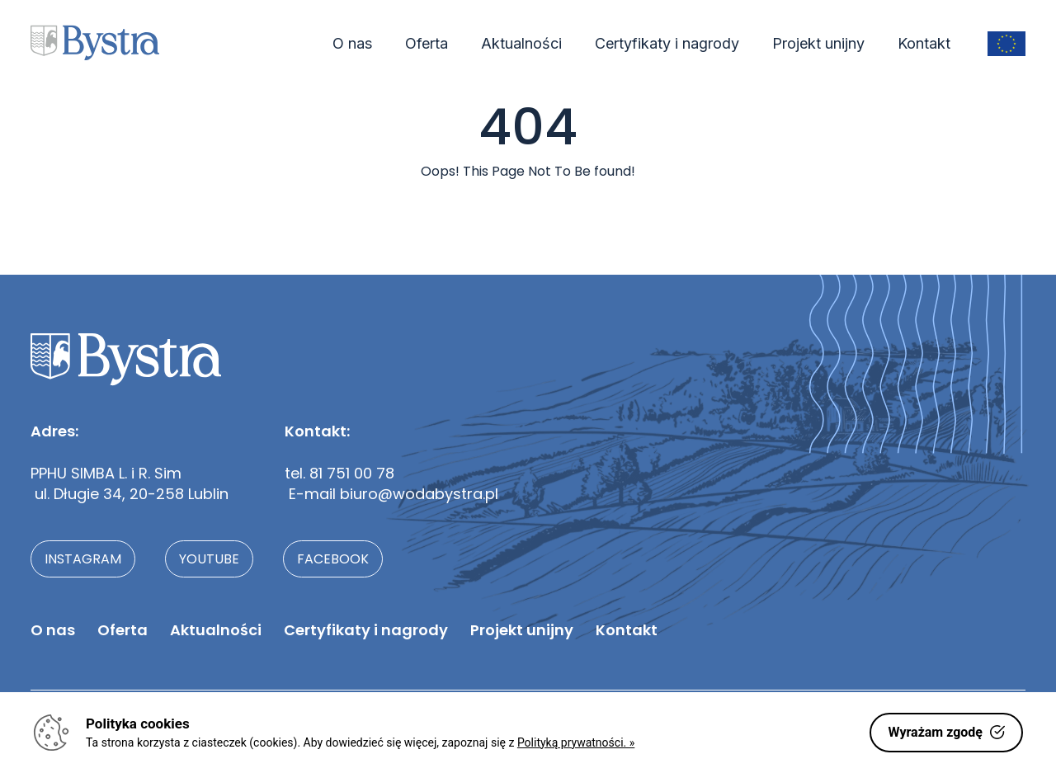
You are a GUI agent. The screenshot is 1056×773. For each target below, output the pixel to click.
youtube (209, 558)
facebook (333, 558)
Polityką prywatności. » (575, 742)
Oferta (426, 43)
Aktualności (521, 43)
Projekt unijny (818, 43)
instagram (83, 558)
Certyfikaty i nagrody (667, 43)
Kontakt (924, 43)
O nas (352, 43)
